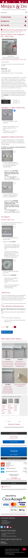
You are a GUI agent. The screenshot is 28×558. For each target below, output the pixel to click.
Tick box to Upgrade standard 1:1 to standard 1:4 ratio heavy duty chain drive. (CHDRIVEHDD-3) (10, 195)
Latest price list (7, 486)
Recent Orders (5, 523)
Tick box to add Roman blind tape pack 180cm (10, 272)
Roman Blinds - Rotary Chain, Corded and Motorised (12, 29)
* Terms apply (13, 478)
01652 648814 (4, 543)
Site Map (4, 534)
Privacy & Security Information (9, 536)
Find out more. (11, 553)
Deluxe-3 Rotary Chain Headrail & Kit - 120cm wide (4, 409)
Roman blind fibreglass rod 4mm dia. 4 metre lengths (10, 409)
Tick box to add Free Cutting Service (12, 317)
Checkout (22, 3)
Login (9, 2)
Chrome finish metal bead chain (16, 407)
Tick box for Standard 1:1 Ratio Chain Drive (10, 122)
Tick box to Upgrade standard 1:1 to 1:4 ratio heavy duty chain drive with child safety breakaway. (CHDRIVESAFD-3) (10, 165)
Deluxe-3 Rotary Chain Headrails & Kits (18, 30)
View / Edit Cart (13, 441)
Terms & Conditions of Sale (8, 533)
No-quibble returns (6, 522)
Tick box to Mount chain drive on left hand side (15, 303)
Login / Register (13, 451)
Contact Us (4, 520)
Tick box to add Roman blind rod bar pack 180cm (10, 238)
